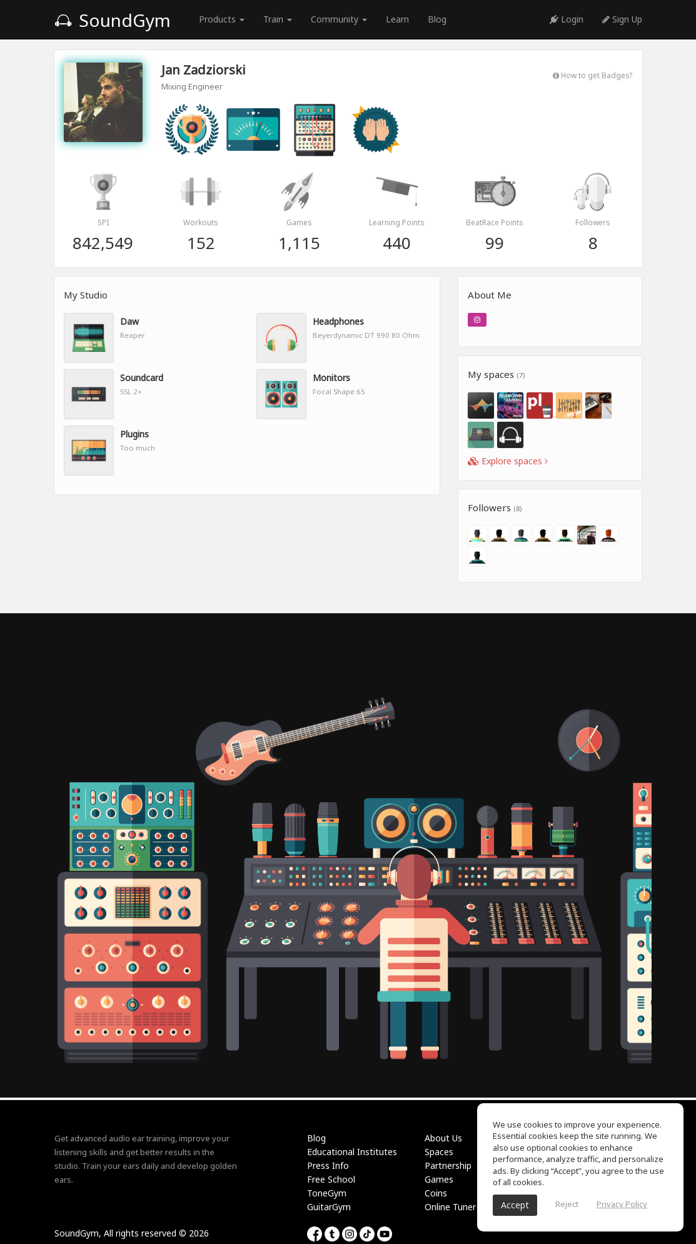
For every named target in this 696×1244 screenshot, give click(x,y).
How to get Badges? (592, 75)
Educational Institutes (352, 1152)
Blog (437, 19)
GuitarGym (329, 1207)
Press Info (328, 1165)
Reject (566, 1204)
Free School (331, 1179)
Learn (397, 19)
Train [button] (277, 19)
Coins (436, 1193)
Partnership (448, 1165)
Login (566, 19)
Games (439, 1179)
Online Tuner (450, 1207)
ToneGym (326, 1193)
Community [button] (339, 19)
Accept (515, 1205)
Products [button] (222, 19)
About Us (443, 1138)
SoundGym (112, 20)
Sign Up (622, 19)
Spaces (439, 1152)
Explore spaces (508, 461)
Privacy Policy (622, 1204)
